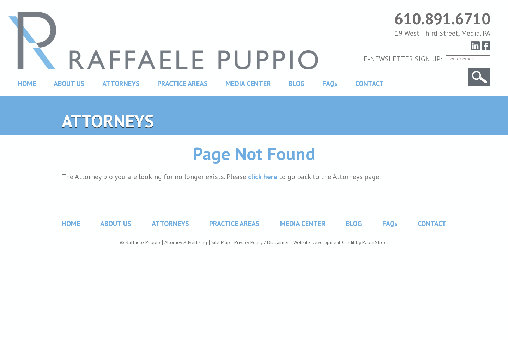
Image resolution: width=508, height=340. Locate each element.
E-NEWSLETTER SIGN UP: (403, 58)
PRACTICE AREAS (182, 83)
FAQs (330, 83)
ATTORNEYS (121, 83)
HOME (27, 83)
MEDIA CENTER (248, 83)
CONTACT (369, 83)
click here (262, 176)
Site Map (220, 242)
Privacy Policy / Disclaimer (261, 242)
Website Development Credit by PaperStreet (340, 242)
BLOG (297, 83)
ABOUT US (69, 83)
